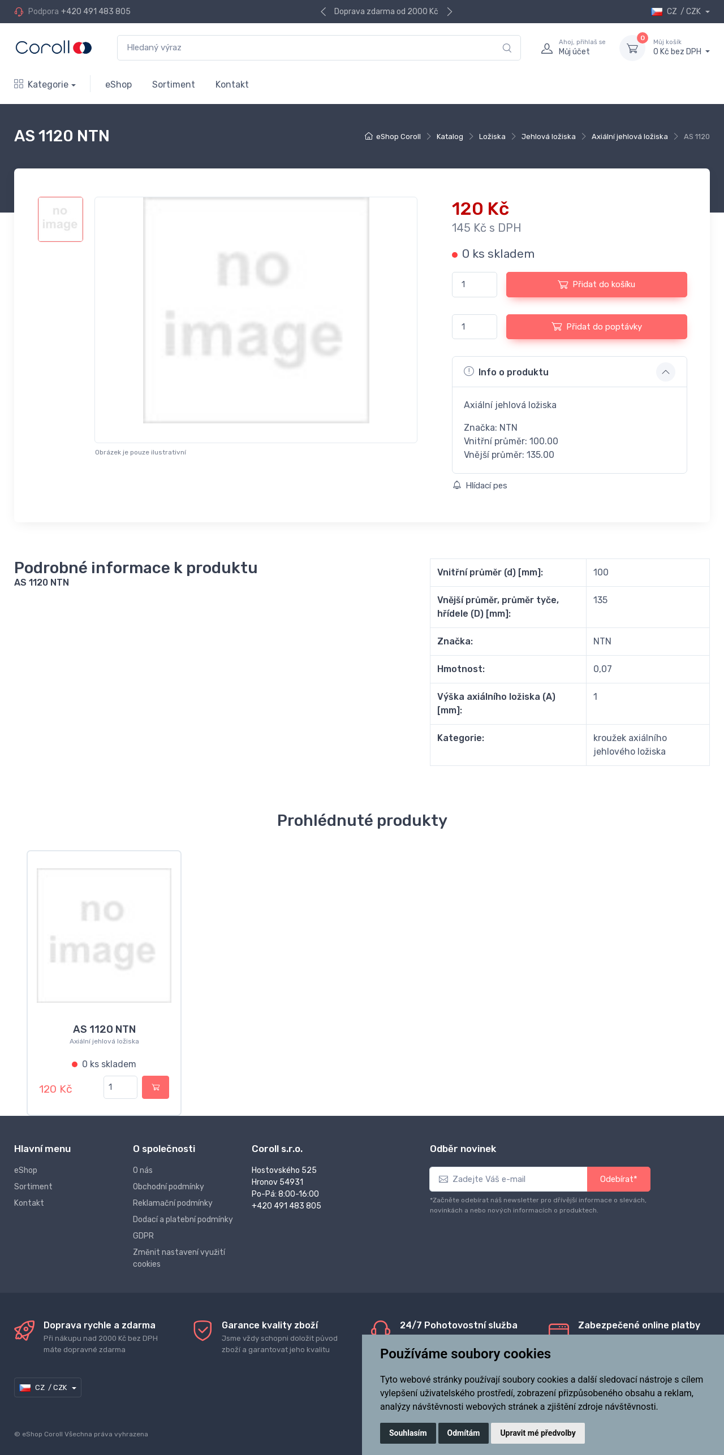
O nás (143, 1163)
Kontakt (232, 84)
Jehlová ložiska (549, 136)
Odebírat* (618, 1172)
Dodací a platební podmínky (183, 1213)
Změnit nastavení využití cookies (179, 1251)
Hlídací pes (480, 485)
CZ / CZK (677, 11)
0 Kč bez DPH (681, 47)
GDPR (143, 1229)
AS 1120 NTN (104, 1029)
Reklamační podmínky (173, 1196)
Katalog (450, 136)
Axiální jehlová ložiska (630, 136)
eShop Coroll (398, 136)
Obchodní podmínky (168, 1180)
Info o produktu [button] (506, 371)
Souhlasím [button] (408, 1432)
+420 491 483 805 (96, 11)
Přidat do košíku (596, 284)
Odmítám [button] (463, 1432)
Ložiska (492, 136)
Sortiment (173, 84)
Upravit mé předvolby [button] (537, 1432)
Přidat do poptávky (596, 326)
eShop (118, 84)
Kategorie (41, 84)
